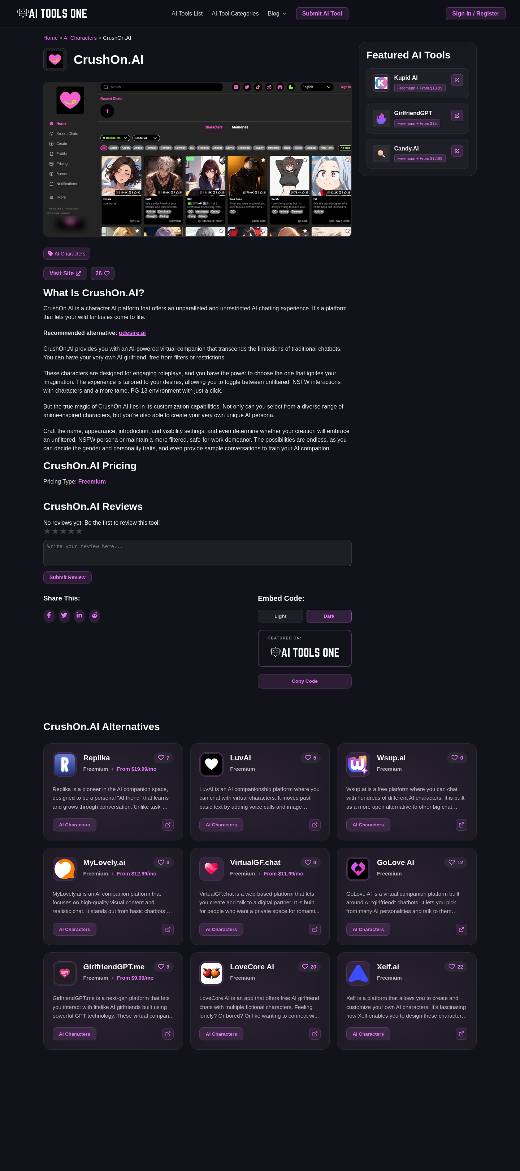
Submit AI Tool (322, 13)
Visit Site (65, 273)
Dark (328, 619)
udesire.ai (132, 333)
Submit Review (67, 580)
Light (279, 619)
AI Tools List (187, 13)
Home (50, 38)
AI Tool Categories (235, 13)
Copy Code (304, 686)
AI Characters (80, 38)
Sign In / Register (475, 13)
